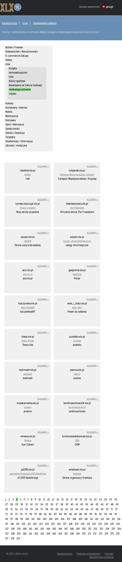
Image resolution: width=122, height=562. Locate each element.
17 (72, 499)
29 (16, 504)
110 (86, 519)
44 (92, 504)
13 (53, 499)
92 (100, 514)
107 (68, 519)
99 (21, 519)
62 (66, 509)
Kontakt (109, 553)
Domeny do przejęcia (101, 557)
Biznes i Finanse (14, 47)
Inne (25, 23)
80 (40, 514)
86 (70, 514)
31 (26, 504)
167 (66, 533)
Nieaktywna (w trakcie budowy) (25, 85)
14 (58, 499)
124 (47, 523)
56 (36, 509)
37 (57, 504)
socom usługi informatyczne (77, 241)
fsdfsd (28, 174)
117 (6, 523)
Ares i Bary (77, 307)
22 (95, 499)
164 (48, 533)
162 (36, 533)
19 (81, 499)
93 (105, 514)
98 (16, 519)
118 (12, 523)
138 (13, 528)
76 (21, 514)
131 (88, 523)
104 (50, 519)
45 (97, 504)
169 (78, 533)
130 (82, 523)
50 (6, 509)
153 (101, 528)
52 (16, 509)
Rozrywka (11, 120)
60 (57, 509)
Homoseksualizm (18, 72)
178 (12, 538)
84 (60, 514)
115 (113, 519)
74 (11, 514)
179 (18, 538)
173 (100, 533)
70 (107, 509)
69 (102, 509)
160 (25, 533)
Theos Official (27, 340)
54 (26, 509)
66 (87, 509)
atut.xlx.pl (28, 274)
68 (97, 509)
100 (27, 519)
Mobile (9, 111)
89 (85, 514)
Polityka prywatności (88, 553)
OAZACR (27, 241)
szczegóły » (43, 166)
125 (53, 523)
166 (60, 533)
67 (92, 509)
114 (107, 519)
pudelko (77, 340)
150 (84, 528)
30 (21, 504)
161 (30, 533)
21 (90, 499)
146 (60, 528)
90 (90, 514)
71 (112, 509)
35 (46, 504)
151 (89, 528)
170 (83, 533)
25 (110, 499)
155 (113, 528)
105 (56, 519)
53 (21, 509)
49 (117, 504)
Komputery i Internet (16, 107)
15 (62, 499)
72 (116, 509)
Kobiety (9, 103)
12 (48, 499)
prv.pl (109, 6)
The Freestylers (77, 207)
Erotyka (13, 68)
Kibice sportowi (17, 81)
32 (31, 504)
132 (94, 523)
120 (23, 523)
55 (31, 509)
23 (100, 499)
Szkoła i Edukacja (15, 132)
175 (112, 533)
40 (72, 504)
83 (55, 514)
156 (119, 528)
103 (44, 519)
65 (82, 509)
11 (44, 499)
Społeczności (13, 128)
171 (89, 533)
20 (85, 499)
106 (62, 519)
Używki (12, 93)
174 (106, 533)
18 (76, 499)
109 (80, 519)
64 (77, 509)
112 (96, 519)
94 (110, 514)
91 (96, 514)
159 (19, 533)
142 (36, 528)
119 (17, 523)
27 (6, 504)
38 (61, 504)
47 (107, 504)
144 (48, 528)
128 (70, 523)
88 (80, 514)
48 (112, 504)
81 (45, 514)
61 (62, 509)
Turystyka (10, 137)
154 (107, 528)
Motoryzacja (12, 116)
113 (102, 519)
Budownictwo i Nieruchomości (22, 51)
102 (39, 519)
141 (30, 528)
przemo (27, 407)
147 (66, 528)
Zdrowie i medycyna (16, 145)
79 (35, 514)
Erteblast (77, 473)
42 (81, 504)
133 (100, 523)
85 (65, 514)
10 (40, 499)
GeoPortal (77, 274)
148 (72, 528)
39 (67, 504)
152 (95, 528)
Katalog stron (9, 23)
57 (42, 509)
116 (118, 519)
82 (50, 514)
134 (106, 523)
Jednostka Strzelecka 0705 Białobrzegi (28, 473)
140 (25, 528)
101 (33, 519)
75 (16, 514)
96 (6, 519)
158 (13, 533)
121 (29, 523)
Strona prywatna (28, 207)
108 (74, 519)
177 (6, 538)
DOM (77, 440)
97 (11, 519)
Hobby (9, 60)
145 (54, 528)
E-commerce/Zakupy (17, 55)
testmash (27, 374)
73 (6, 514)
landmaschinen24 (77, 407)
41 (77, 504)
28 (11, 504)
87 (75, 514)
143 (42, 528)
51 (11, 509)
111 (91, 519)
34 (41, 504)
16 (67, 499)
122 (35, 523)
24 (105, 499)
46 (102, 504)
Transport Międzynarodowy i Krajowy (77, 174)
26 (115, 499)
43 (86, 504)
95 (115, 514)
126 (59, 523)
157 (7, 533)
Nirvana (27, 440)
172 (95, 533)
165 (54, 533)
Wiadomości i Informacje (19, 141)
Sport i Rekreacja (15, 124)
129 (76, 523)
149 (78, 528)
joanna (77, 374)
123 (41, 523)
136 (118, 523)
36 (51, 504)
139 (19, 528)
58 (46, 509)
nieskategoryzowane (44, 23)
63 (71, 509)
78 (30, 514)
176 (118, 533)
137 (7, 528)
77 (26, 514)
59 (51, 509)
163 (42, 533)
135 (112, 523)
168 (72, 533)
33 (36, 504)
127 (64, 523)
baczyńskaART (27, 307)
